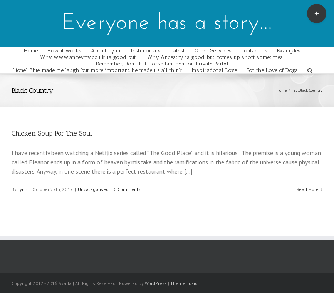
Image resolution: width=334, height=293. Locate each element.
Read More (308, 189)
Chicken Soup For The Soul (52, 133)
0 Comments (127, 189)
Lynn (22, 189)
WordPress (156, 283)
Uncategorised (93, 189)
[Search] (309, 70)
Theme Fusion (185, 283)
